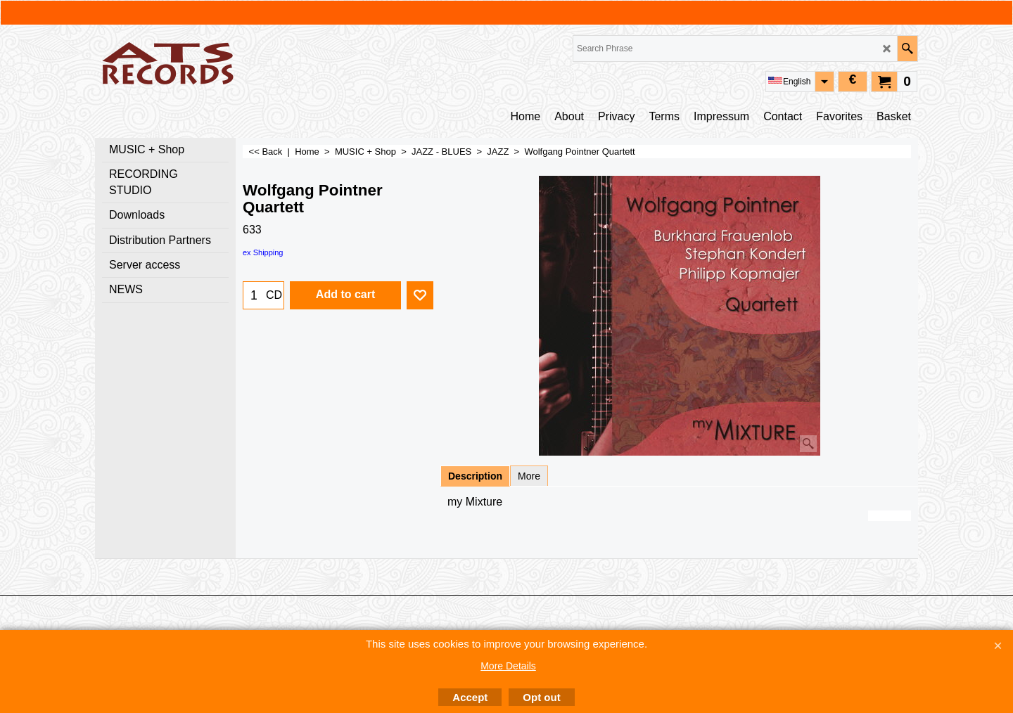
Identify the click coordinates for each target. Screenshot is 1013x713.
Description (475, 476)
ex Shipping (263, 252)
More (529, 476)
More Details (508, 666)
